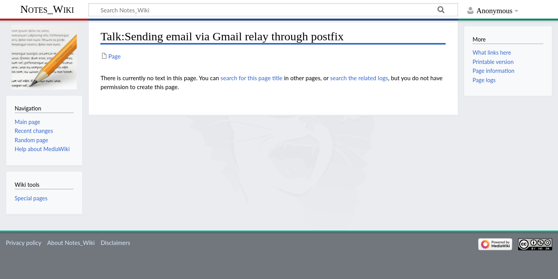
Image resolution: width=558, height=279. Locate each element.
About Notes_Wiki (71, 242)
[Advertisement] (273, 170)
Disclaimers (115, 242)
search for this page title (251, 77)
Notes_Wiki (47, 9)
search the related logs (359, 77)
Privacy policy (23, 242)
